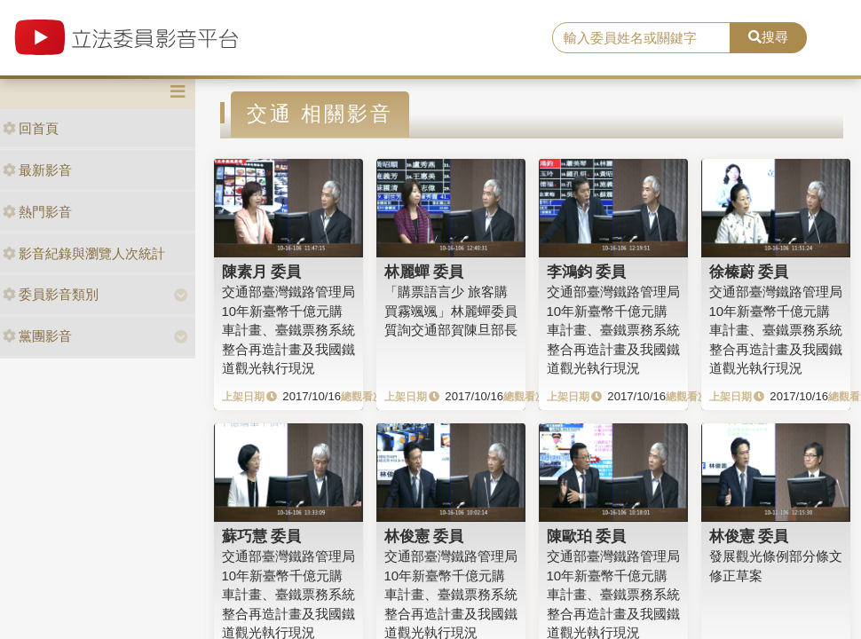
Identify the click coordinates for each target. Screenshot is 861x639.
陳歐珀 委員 (587, 536)
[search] (641, 38)
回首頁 (31, 128)
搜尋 (768, 36)
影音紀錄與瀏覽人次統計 (84, 253)
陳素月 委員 (262, 272)
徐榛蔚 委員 (749, 272)
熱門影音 (37, 211)
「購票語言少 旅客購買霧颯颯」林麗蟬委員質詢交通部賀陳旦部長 (450, 310)
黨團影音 (37, 335)
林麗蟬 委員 (424, 272)
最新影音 (37, 170)
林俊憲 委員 (424, 536)
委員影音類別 (51, 294)
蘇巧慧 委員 (262, 536)
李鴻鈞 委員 (587, 272)
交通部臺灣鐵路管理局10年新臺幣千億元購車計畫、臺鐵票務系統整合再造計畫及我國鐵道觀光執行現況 (288, 329)
